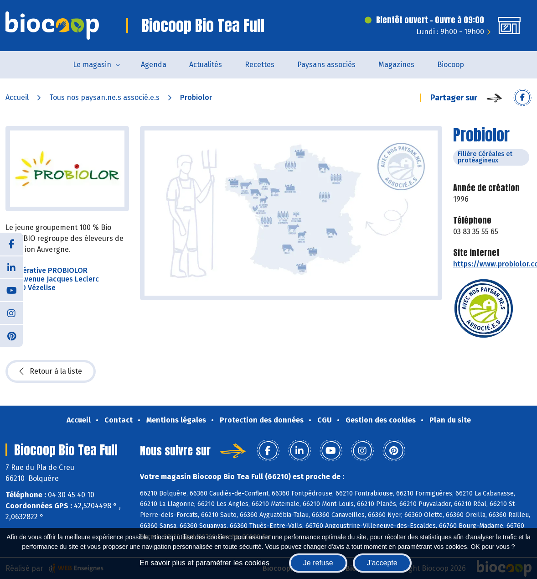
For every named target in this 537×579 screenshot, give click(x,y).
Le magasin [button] (92, 64)
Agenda (153, 64)
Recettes (259, 64)
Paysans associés (326, 64)
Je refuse (318, 563)
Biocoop (450, 64)
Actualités (205, 64)
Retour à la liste (50, 371)
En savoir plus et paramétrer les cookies (204, 563)
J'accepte (382, 563)
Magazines (396, 64)
